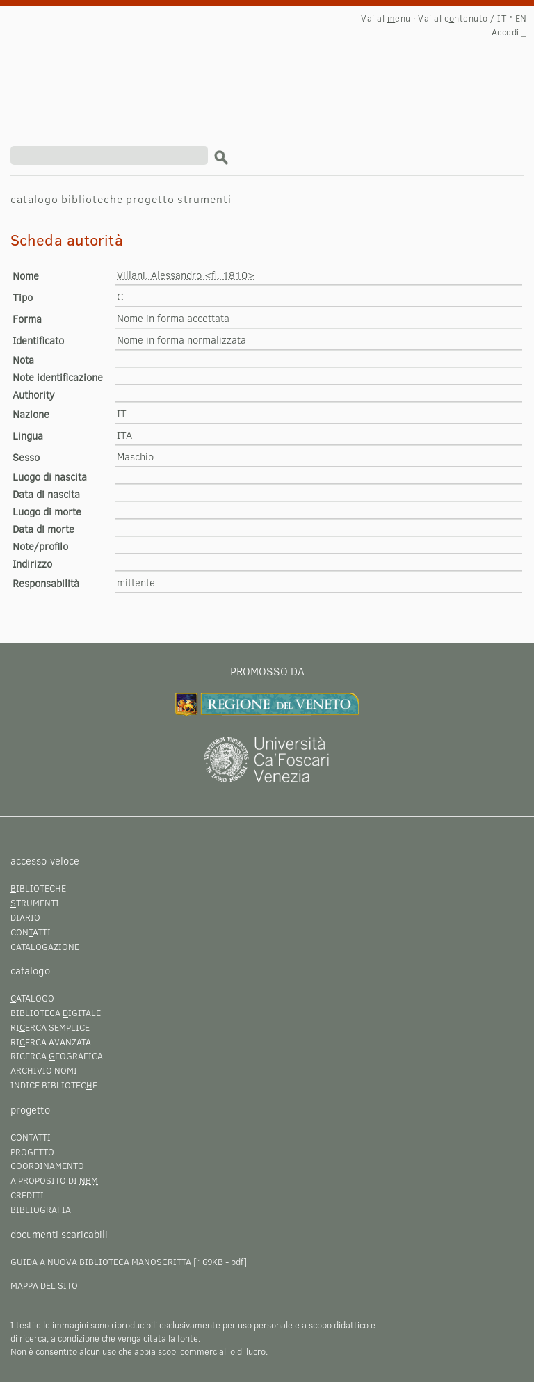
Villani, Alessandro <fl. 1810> (185, 275)
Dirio (25, 917)
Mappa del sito (44, 1285)
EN (521, 18)
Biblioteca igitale (55, 1012)
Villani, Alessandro (129, 81)
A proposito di (54, 1180)
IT (501, 18)
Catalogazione (44, 946)
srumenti (204, 198)
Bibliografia (40, 1209)
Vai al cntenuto (452, 18)
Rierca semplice (50, 1027)
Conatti (30, 932)
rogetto (150, 198)
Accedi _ (509, 32)
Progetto (32, 1152)
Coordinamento (47, 1165)
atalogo (34, 198)
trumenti (34, 903)
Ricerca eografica (56, 1056)
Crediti (27, 1195)
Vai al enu (386, 18)
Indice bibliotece (53, 1085)
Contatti (30, 1137)
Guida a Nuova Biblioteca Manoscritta (100, 1261)
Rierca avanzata (50, 1042)
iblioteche (92, 198)
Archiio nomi (43, 1070)
